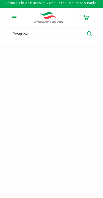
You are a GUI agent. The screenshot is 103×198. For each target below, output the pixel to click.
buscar (89, 33)
